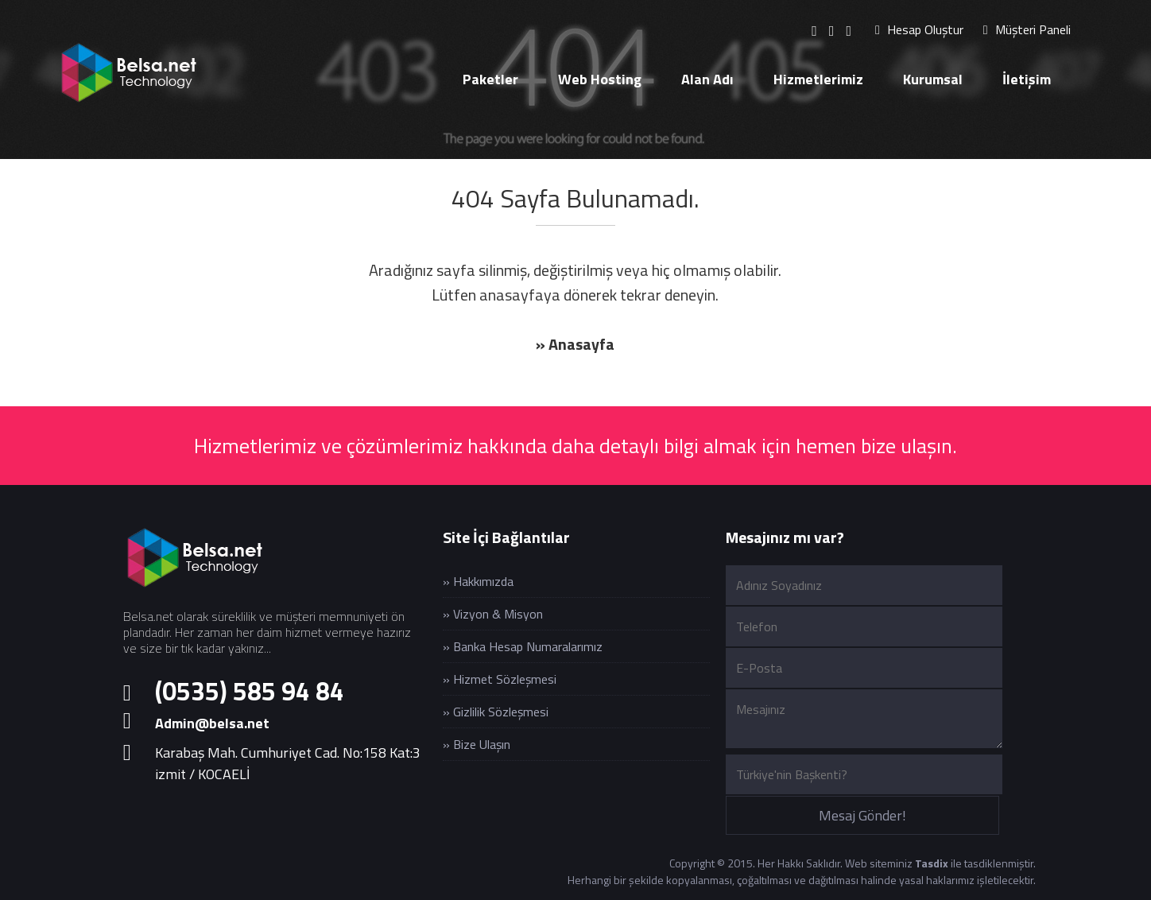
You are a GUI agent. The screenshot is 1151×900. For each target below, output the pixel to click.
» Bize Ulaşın (476, 744)
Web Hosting (599, 79)
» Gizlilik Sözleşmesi (495, 711)
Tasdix (931, 863)
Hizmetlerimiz (818, 79)
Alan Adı (707, 79)
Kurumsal (933, 79)
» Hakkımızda (478, 581)
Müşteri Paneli (1027, 29)
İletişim (1026, 79)
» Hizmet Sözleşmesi (499, 679)
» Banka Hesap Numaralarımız (523, 646)
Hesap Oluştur (919, 29)
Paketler (490, 79)
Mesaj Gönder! (862, 815)
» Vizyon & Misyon (493, 613)
